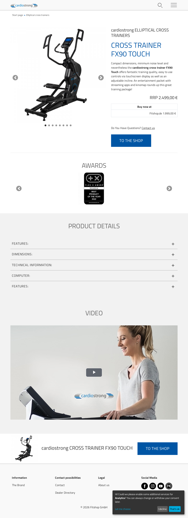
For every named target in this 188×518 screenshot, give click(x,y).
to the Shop (131, 140)
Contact (60, 485)
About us (103, 485)
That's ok (175, 509)
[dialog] (148, 502)
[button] (15, 77)
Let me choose (122, 509)
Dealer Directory (65, 492)
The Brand (18, 485)
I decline (162, 509)
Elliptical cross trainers (37, 15)
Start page (17, 15)
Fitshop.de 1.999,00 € (163, 113)
